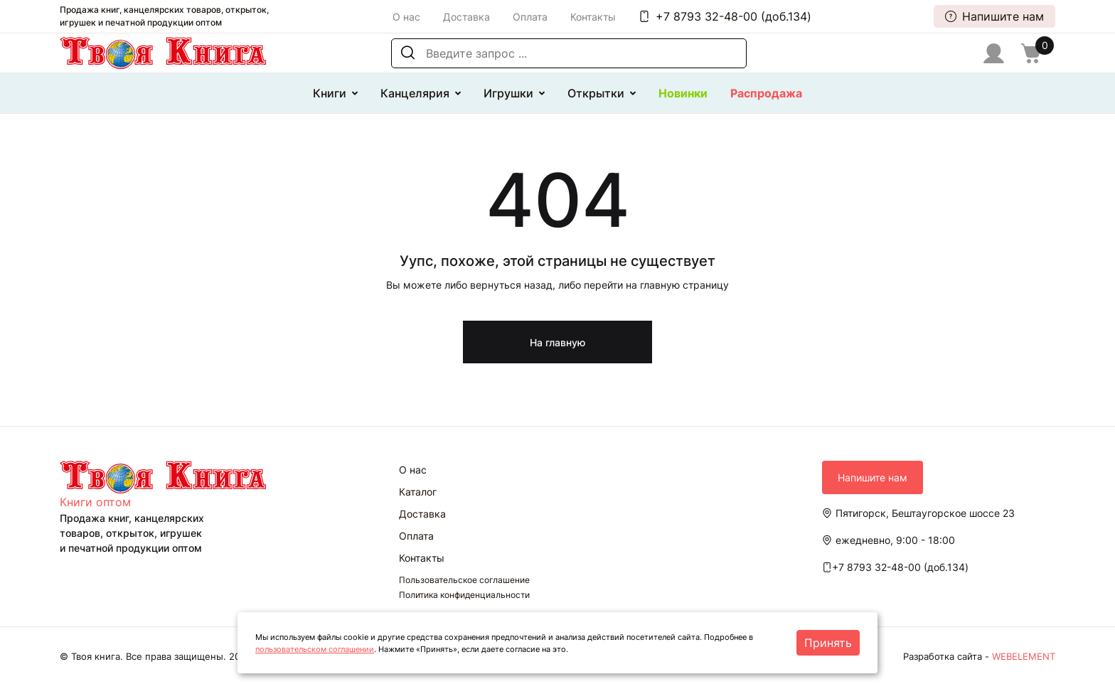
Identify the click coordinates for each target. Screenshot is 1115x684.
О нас (406, 17)
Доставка (466, 17)
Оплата (530, 17)
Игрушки (508, 93)
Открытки (595, 93)
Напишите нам (994, 16)
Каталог (418, 492)
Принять (828, 643)
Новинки (683, 93)
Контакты (593, 17)
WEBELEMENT (1023, 656)
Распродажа (766, 93)
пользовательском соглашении (314, 649)
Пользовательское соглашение (464, 580)
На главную (557, 342)
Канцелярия (414, 93)
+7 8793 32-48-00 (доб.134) (725, 16)
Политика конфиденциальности (464, 594)
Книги (329, 93)
